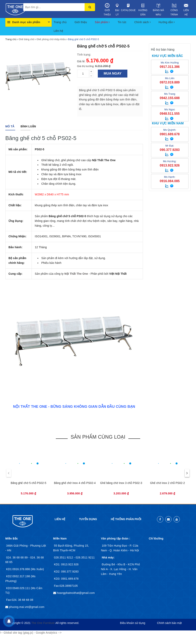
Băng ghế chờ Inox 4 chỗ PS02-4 (75, 483)
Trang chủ (60, 22)
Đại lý (117, 9)
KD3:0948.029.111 (18, 588)
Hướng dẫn (143, 9)
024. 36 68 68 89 (17, 557)
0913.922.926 (69, 564)
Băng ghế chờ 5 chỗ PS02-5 (28, 483)
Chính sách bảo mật (169, 623)
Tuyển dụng (88, 519)
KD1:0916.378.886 (18, 569)
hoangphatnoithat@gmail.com (76, 592)
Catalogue (128, 7)
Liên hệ (186, 9)
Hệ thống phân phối (126, 519)
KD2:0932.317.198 (18, 576)
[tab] (9, 126)
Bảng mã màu (158, 9)
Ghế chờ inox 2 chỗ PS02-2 (167, 483)
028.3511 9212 (64, 557)
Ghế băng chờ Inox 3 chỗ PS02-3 (121, 483)
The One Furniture (43, 623)
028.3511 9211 (85, 557)
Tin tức (122, 22)
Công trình (174, 9)
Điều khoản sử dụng (132, 623)
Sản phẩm (102, 22)
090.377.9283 (69, 571)
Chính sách (142, 22)
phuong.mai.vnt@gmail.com (26, 607)
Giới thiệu (107, 9)
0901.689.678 (69, 578)
